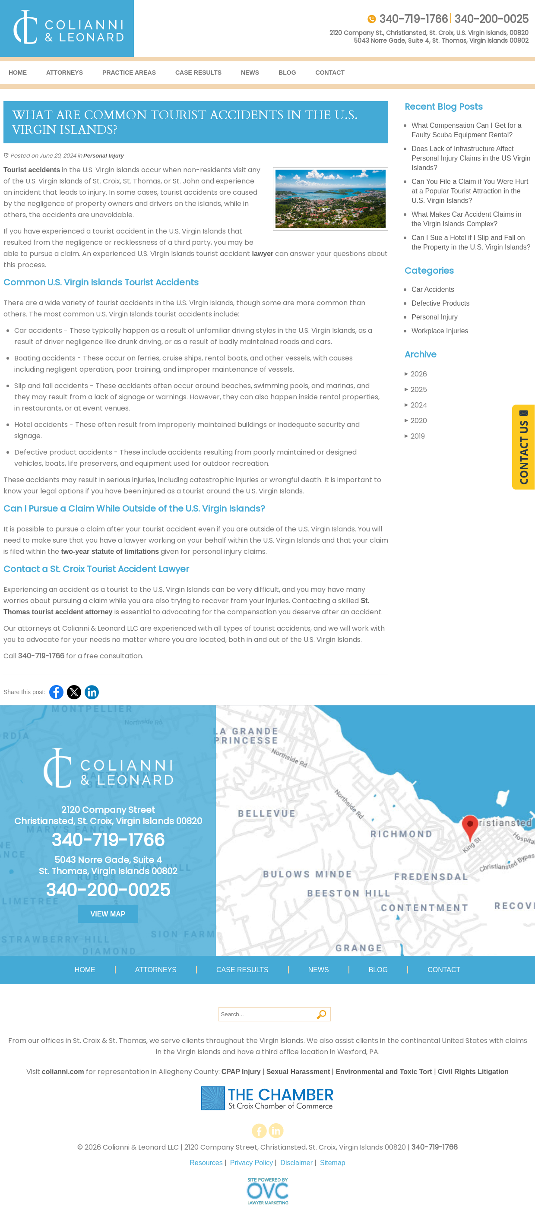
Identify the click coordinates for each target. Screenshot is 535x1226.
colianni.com (63, 1071)
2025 (416, 389)
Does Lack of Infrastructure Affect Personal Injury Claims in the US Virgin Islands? (471, 158)
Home (18, 72)
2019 (415, 436)
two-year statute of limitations (109, 551)
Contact (330, 72)
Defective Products (440, 303)
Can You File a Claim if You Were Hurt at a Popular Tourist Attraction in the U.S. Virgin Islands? (470, 191)
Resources (206, 1162)
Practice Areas (129, 72)
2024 (416, 405)
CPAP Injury (241, 1071)
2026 (416, 374)
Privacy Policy (251, 1162)
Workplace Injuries (440, 331)
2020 (416, 420)
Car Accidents (433, 289)
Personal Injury (103, 155)
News (250, 72)
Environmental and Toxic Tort (384, 1071)
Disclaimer (296, 1162)
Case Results (198, 72)
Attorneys (64, 72)
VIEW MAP (108, 914)
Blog (287, 72)
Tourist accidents (31, 170)
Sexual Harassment (298, 1071)
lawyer (261, 253)
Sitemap (332, 1162)
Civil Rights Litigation (473, 1071)
